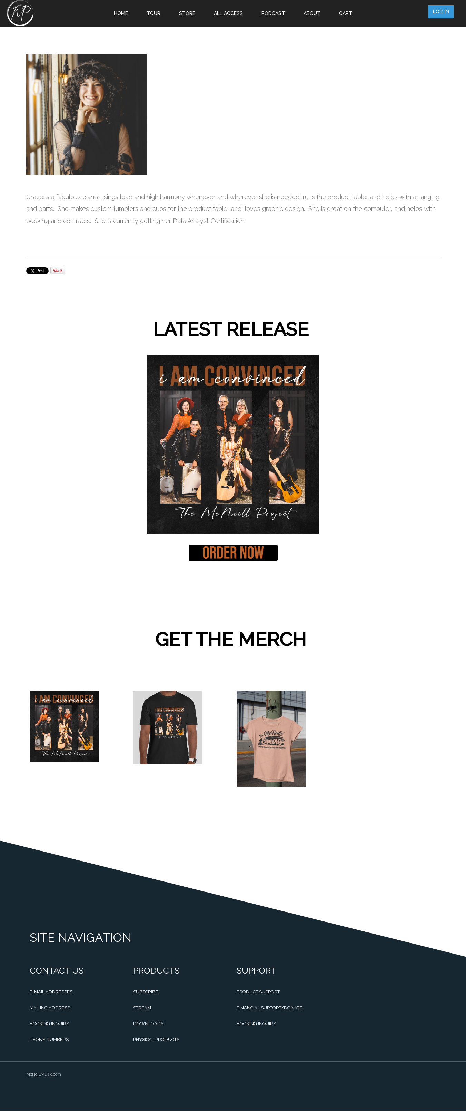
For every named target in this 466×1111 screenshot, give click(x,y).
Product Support (258, 992)
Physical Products (156, 1039)
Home (121, 13)
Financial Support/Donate (269, 1007)
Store (187, 13)
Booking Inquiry (49, 1023)
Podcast (273, 13)
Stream (142, 1007)
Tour (153, 13)
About (312, 13)
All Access (228, 13)
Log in (445, 13)
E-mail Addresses (51, 992)
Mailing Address (50, 1007)
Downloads (148, 1023)
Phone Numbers (49, 1039)
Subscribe (145, 992)
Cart (345, 13)
